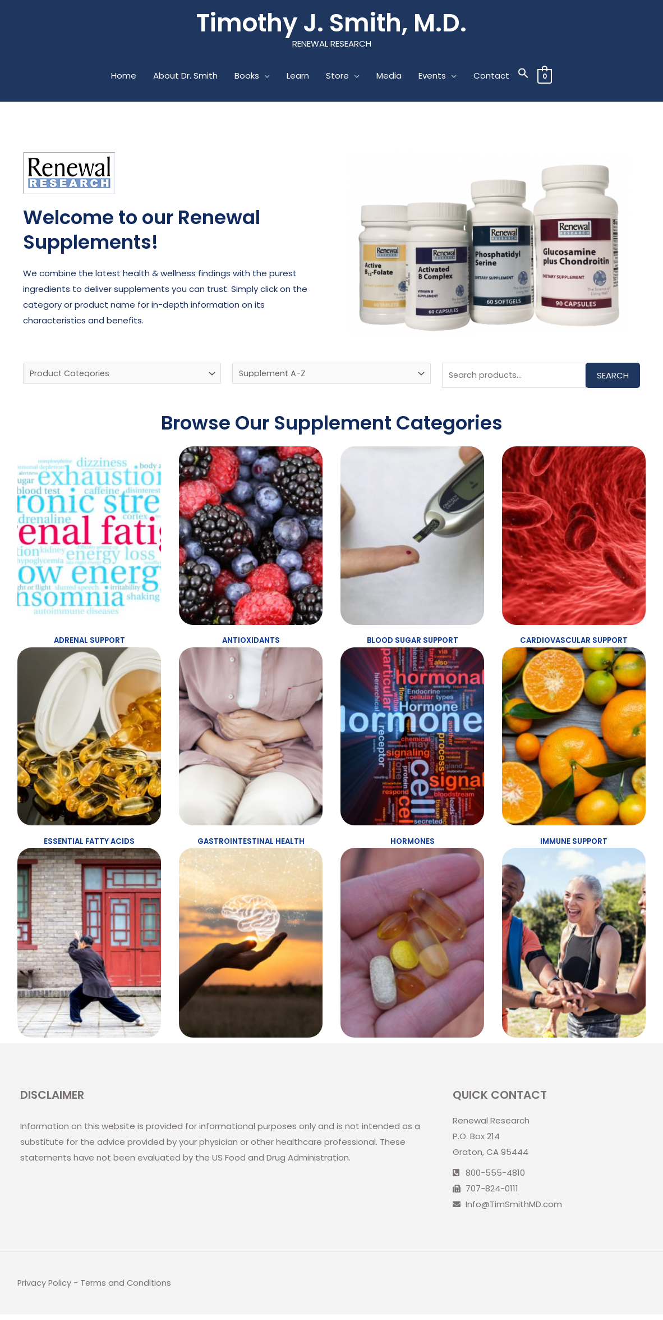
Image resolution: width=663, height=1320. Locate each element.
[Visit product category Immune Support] (574, 740)
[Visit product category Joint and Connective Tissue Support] (89, 947)
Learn (297, 77)
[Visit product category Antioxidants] (251, 538)
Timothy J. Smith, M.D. (332, 23)
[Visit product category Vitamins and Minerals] (412, 947)
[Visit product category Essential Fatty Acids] (89, 740)
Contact (491, 77)
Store (336, 77)
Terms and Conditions (127, 1289)
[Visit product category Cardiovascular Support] (574, 538)
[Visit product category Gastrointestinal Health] (251, 740)
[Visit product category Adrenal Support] (89, 538)
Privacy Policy (44, 1289)
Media (388, 77)
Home (123, 77)
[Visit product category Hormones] (412, 740)
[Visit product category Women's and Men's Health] (574, 947)
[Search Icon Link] (522, 77)
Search (613, 377)
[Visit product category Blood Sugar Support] (412, 538)
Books (246, 77)
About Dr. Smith (185, 77)
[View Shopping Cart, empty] (544, 77)
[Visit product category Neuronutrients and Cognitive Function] (251, 947)
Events (431, 77)
